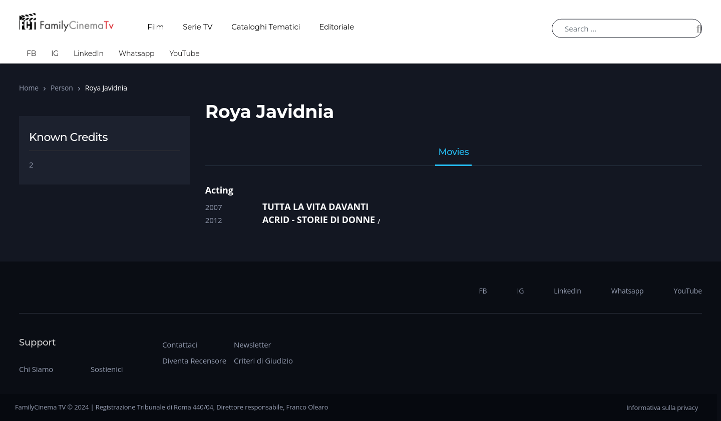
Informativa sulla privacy (662, 407)
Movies (453, 153)
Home (29, 87)
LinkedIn (89, 53)
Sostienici (107, 369)
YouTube (184, 53)
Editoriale (336, 27)
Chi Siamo (36, 369)
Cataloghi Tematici (265, 27)
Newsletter (252, 345)
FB (31, 53)
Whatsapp (137, 53)
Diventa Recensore (194, 361)
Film (155, 27)
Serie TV (197, 27)
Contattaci (179, 345)
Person (62, 87)
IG (55, 53)
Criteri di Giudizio (263, 361)
